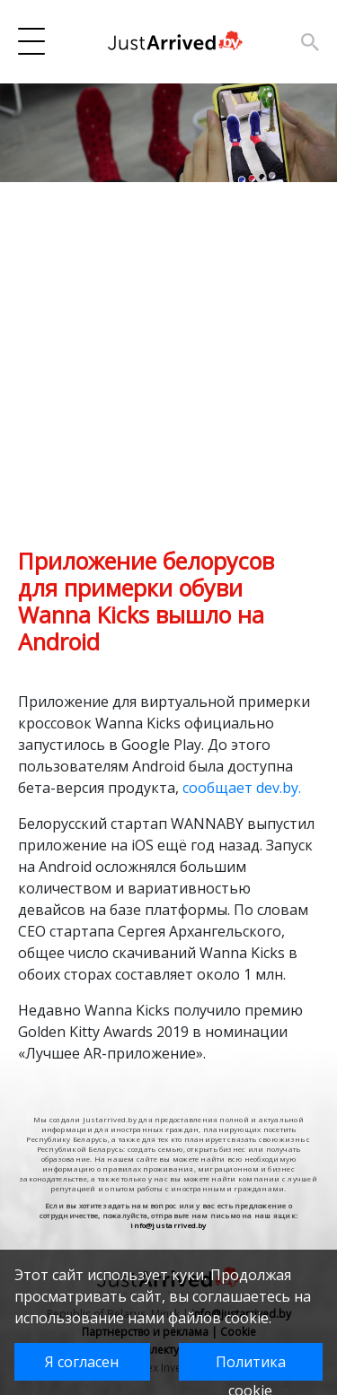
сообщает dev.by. (241, 788)
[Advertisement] (168, 379)
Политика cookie (251, 1366)
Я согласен (82, 1362)
